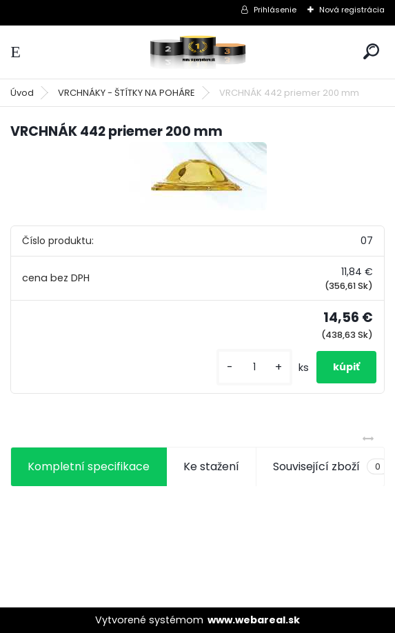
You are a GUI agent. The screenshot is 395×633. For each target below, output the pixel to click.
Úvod (22, 92)
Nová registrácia (352, 9)
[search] (371, 51)
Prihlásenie (275, 9)
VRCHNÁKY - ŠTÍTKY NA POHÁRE (126, 92)
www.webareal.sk (253, 620)
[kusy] (254, 367)
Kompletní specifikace (89, 466)
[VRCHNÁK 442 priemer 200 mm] (198, 176)
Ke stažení (211, 466)
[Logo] (198, 52)
